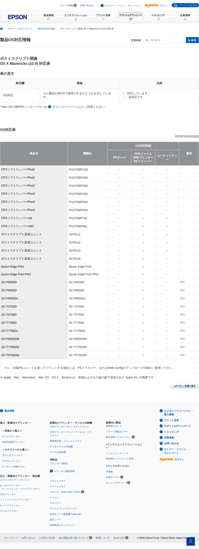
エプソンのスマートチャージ (15, 480)
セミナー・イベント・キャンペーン (123, 5)
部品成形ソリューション (118, 437)
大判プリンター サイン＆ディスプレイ (69, 426)
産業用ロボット (114, 426)
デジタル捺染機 (58, 452)
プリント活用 (171, 420)
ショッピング (171, 431)
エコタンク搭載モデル (13, 466)
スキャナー (55, 503)
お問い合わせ (86, 5)
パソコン (54, 497)
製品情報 (9, 410)
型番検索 (136, 40)
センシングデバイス (116, 482)
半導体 (109, 471)
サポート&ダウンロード (177, 426)
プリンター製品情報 (64, 471)
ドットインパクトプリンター (15, 500)
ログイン (156, 5)
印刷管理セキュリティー (62, 525)
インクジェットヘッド (117, 453)
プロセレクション (11, 461)
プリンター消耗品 (59, 463)
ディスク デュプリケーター (64, 508)
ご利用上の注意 (47, 538)
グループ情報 (66, 5)
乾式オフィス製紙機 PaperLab (65, 514)
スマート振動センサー (117, 431)
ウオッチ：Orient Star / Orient (65, 492)
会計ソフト (55, 519)
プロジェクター (58, 481)
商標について (102, 538)
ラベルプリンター (9, 511)
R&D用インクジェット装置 (119, 458)
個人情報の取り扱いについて (73, 538)
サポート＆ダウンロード (20, 28)
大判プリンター (8, 494)
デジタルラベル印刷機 (61, 446)
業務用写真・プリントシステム (66, 441)
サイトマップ (11, 538)
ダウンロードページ (65, 106)
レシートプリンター (10, 505)
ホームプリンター (11, 436)
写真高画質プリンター (13, 442)
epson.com (118, 538)
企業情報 (169, 437)
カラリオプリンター (12, 455)
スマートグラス (58, 486)
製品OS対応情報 (46, 28)
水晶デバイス (113, 477)
